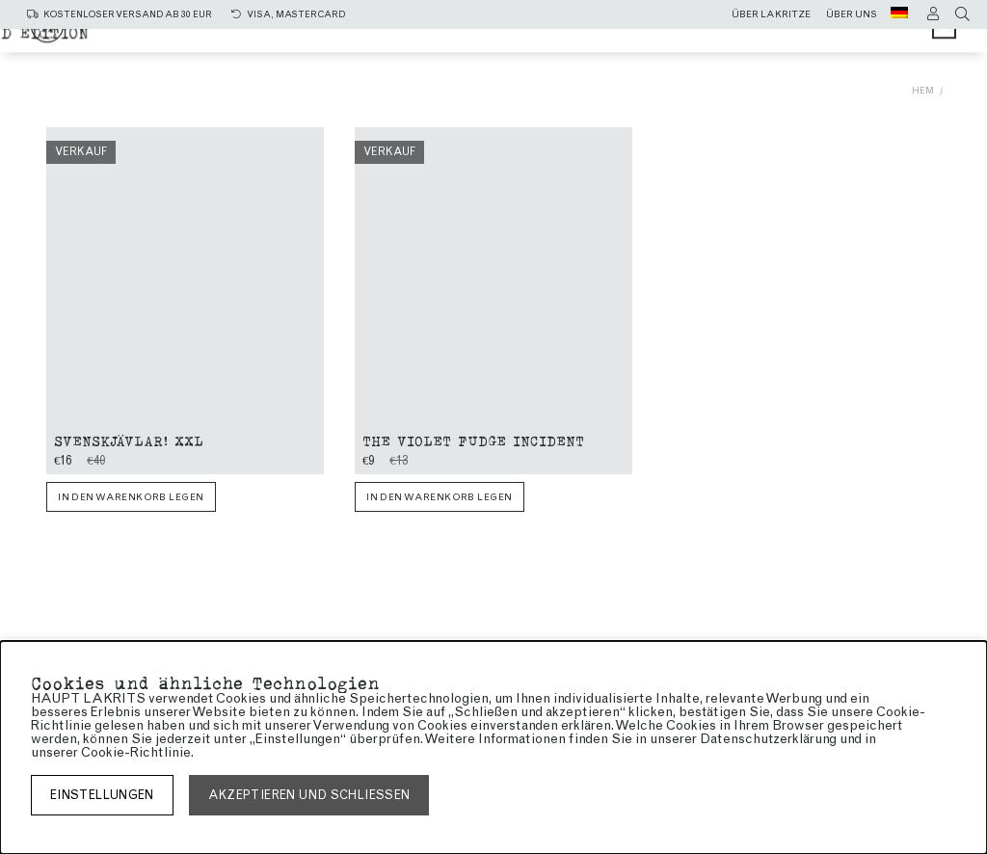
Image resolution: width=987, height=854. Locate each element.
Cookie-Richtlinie (136, 752)
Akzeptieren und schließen (309, 794)
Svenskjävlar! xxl (128, 440)
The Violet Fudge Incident (473, 440)
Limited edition (620, 59)
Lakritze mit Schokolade (411, 59)
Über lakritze (771, 14)
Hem (923, 90)
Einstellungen (102, 794)
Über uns (851, 14)
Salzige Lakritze (488, 41)
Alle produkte (322, 41)
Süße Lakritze (659, 41)
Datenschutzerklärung (768, 739)
